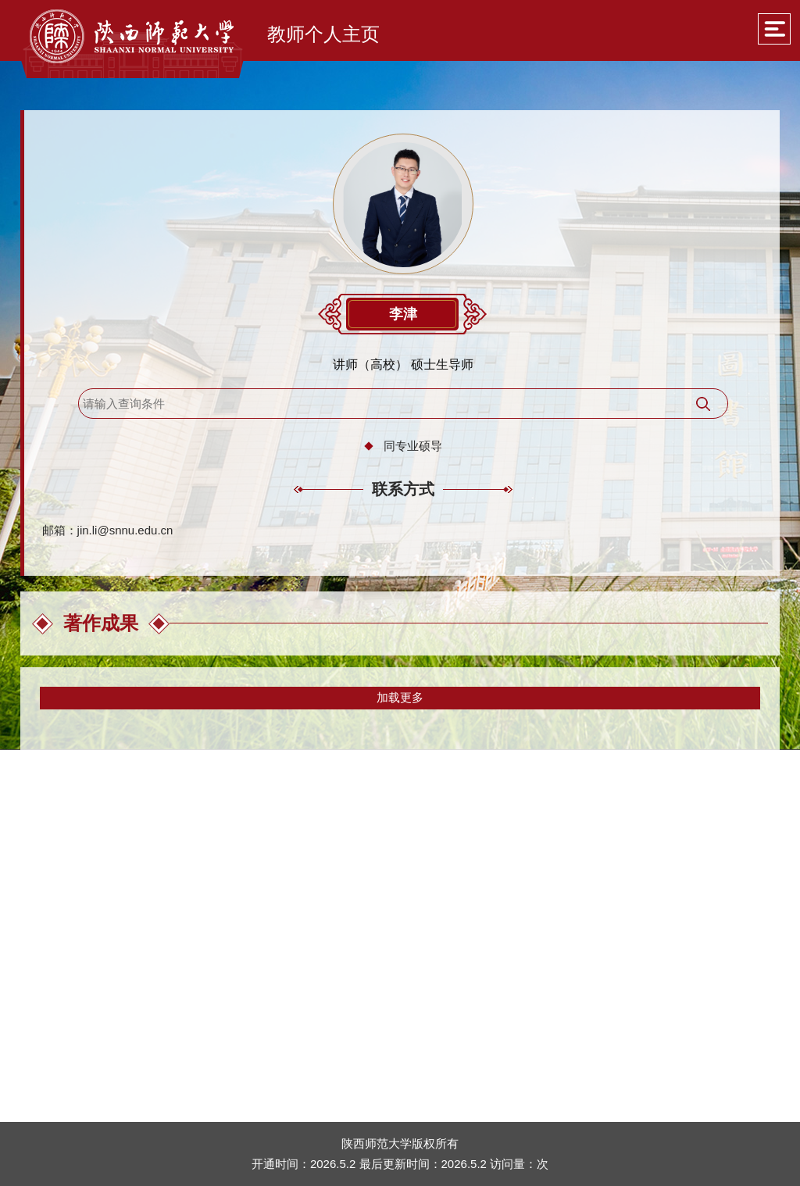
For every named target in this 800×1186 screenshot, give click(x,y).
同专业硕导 (413, 445)
